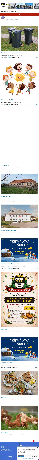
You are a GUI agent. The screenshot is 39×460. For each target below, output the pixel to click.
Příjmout (21, 456)
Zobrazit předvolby (34, 456)
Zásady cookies (23, 458)
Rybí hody (4, 397)
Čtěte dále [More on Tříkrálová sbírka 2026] (36, 367)
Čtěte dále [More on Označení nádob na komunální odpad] (36, 57)
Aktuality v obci (10, 57)
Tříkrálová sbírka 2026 (7, 362)
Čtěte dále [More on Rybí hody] (36, 402)
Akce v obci (9, 268)
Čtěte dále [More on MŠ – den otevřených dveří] (36, 104)
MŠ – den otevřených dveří (8, 100)
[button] (37, 447)
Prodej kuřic (4, 432)
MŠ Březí (9, 104)
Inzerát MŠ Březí (6, 196)
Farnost (12, 268)
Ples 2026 (4, 329)
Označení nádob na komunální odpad (11, 53)
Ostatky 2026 (5, 165)
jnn (2, 57)
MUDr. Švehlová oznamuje (8, 230)
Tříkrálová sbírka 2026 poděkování (11, 263)
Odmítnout (27, 456)
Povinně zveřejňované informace (29, 458)
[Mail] (21, 445)
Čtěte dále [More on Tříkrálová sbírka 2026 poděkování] (36, 268)
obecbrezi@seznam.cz (7, 450)
